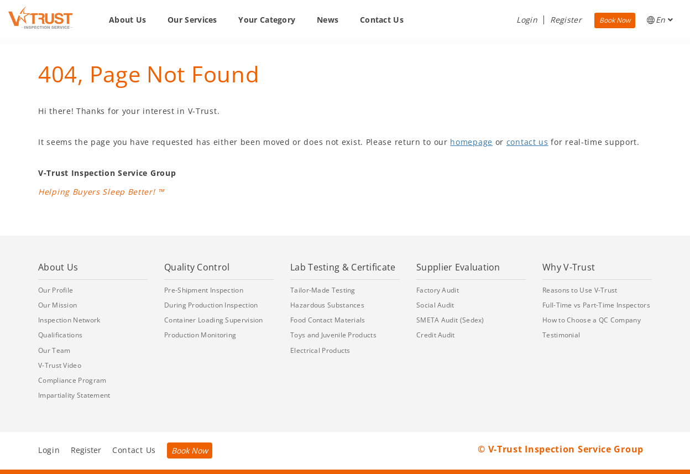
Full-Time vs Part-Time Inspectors (596, 305)
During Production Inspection (211, 305)
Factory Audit (437, 290)
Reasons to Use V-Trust (580, 290)
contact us (527, 142)
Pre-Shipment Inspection (203, 290)
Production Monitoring (200, 335)
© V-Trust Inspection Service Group (561, 449)
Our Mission (57, 305)
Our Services (192, 19)
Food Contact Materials (327, 320)
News (327, 19)
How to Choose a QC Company (591, 320)
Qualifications (60, 335)
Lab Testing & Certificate (343, 267)
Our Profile (55, 290)
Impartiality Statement (74, 395)
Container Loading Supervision (213, 320)
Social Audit (435, 305)
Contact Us (382, 19)
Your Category (266, 19)
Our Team (54, 350)
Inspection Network (69, 320)
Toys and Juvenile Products (333, 335)
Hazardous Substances (327, 305)
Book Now (614, 20)
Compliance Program (72, 380)
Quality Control (197, 267)
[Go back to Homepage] (40, 18)
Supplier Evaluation (458, 267)
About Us (127, 19)
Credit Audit (435, 335)
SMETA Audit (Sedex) (450, 320)
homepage (471, 142)
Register (566, 19)
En (660, 19)
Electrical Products (320, 350)
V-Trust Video (59, 365)
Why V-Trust (568, 267)
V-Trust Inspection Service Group (107, 173)
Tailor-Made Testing (323, 290)
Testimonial (561, 335)
